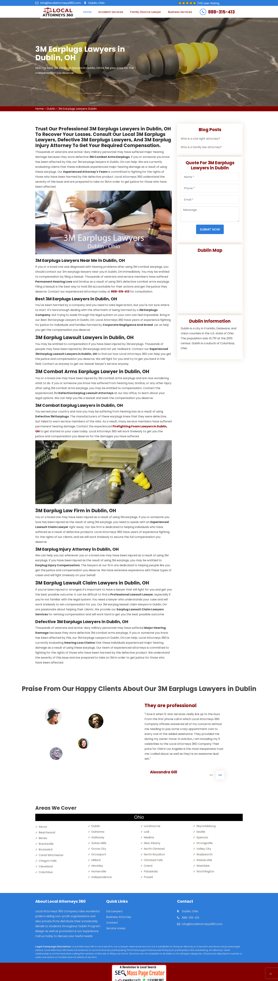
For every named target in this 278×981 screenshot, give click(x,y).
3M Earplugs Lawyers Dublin (77, 109)
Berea (43, 838)
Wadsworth (204, 854)
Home (87, 12)
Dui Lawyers (114, 911)
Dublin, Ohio (96, 3)
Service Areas (115, 928)
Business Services (180, 12)
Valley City (203, 849)
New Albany (152, 843)
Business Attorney (118, 917)
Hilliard (96, 860)
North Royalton (154, 854)
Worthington (205, 871)
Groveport (98, 854)
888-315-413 (221, 12)
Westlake (203, 866)
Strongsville (204, 843)
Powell (148, 877)
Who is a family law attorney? (201, 147)
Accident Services (110, 12)
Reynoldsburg (206, 826)
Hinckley (97, 866)
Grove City (98, 849)
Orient (148, 866)
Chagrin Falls (48, 861)
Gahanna (97, 832)
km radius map (210, 281)
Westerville (204, 860)
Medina (149, 837)
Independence (101, 877)
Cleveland (46, 866)
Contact (112, 923)
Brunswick (46, 849)
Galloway (97, 837)
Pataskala (151, 871)
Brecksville (46, 844)
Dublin (51, 109)
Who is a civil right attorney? (200, 139)
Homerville (98, 871)
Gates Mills (98, 843)
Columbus (46, 872)
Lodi (146, 832)
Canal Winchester (51, 855)
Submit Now (210, 229)
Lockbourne (152, 826)
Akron (43, 827)
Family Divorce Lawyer (145, 12)
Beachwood (47, 832)
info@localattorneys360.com (60, 3)
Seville (200, 832)
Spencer (202, 837)
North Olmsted (154, 849)
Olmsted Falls (153, 860)
